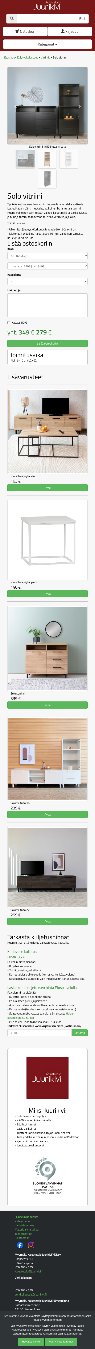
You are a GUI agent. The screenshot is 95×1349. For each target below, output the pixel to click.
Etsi (82, 18)
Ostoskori (25, 31)
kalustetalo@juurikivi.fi (29, 1271)
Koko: (10, 249)
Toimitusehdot (23, 1233)
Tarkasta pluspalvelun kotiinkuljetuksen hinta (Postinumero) (44, 1026)
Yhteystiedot (23, 1221)
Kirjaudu (70, 31)
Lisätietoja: (14, 290)
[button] (13, 104)
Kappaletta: (14, 275)
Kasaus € (19, 322)
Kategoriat (47, 44)
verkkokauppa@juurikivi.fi (31, 1294)
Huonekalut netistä (26, 1217)
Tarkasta (79, 1032)
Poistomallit (22, 1238)
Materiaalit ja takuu (26, 1229)
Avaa (48, 487)
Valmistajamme (24, 1225)
